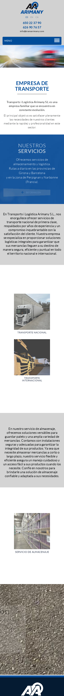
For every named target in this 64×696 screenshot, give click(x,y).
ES (27, 17)
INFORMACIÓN (31, 192)
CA (36, 17)
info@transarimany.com (32, 31)
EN (31, 17)
